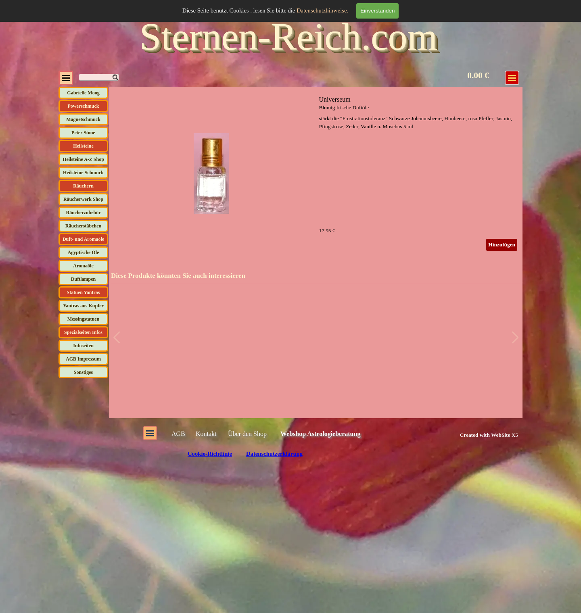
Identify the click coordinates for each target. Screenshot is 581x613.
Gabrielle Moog (83, 93)
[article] (315, 173)
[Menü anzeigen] (512, 78)
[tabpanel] (480, 434)
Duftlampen (83, 279)
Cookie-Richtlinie (210, 453)
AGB (178, 433)
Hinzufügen (501, 245)
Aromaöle (83, 266)
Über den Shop (247, 433)
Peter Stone (83, 133)
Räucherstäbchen (83, 226)
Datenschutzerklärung (274, 453)
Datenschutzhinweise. (322, 10)
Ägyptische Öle (83, 252)
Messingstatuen (83, 319)
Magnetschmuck (83, 119)
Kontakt (206, 433)
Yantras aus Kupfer (83, 306)
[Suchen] (99, 77)
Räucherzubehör (83, 212)
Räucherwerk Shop (83, 199)
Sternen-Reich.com (288, 36)
